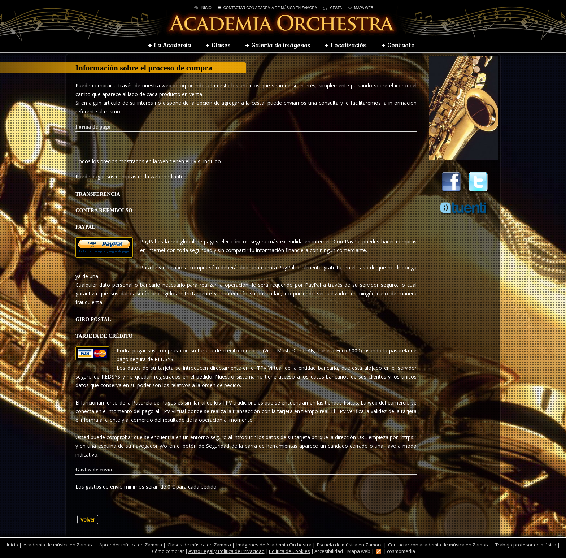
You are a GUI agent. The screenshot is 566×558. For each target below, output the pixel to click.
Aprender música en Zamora (130, 544)
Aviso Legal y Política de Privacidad (226, 551)
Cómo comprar (168, 551)
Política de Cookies (289, 551)
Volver (87, 519)
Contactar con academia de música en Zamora (267, 8)
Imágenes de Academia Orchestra (274, 544)
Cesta (332, 8)
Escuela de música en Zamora (350, 544)
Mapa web (360, 8)
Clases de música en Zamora (199, 544)
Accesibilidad (328, 551)
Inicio (203, 8)
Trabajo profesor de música (525, 544)
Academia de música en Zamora (58, 544)
